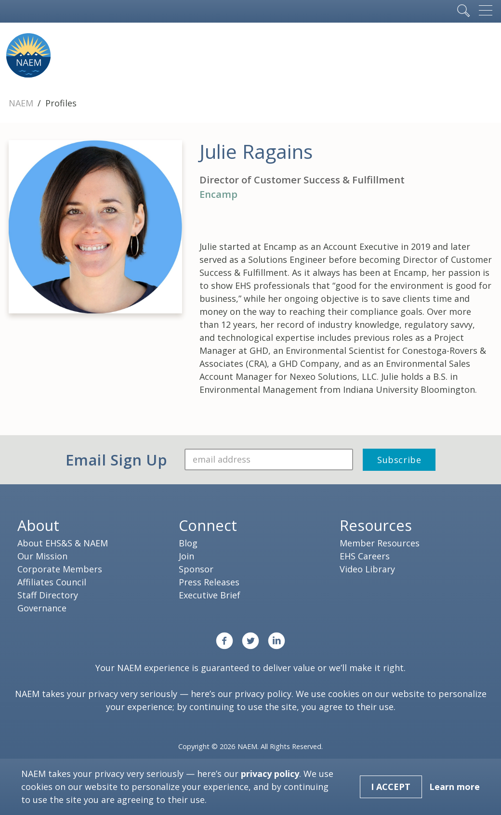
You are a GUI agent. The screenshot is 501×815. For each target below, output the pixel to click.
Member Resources (380, 543)
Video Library (367, 569)
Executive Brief (209, 595)
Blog (188, 543)
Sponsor (196, 569)
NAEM (22, 103)
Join (186, 556)
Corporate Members (59, 569)
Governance (41, 608)
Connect (208, 525)
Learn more (454, 786)
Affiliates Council (51, 582)
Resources (376, 525)
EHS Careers (365, 556)
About (38, 525)
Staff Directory (47, 595)
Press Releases (209, 582)
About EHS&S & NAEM (62, 543)
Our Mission (42, 556)
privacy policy (263, 693)
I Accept (390, 786)
